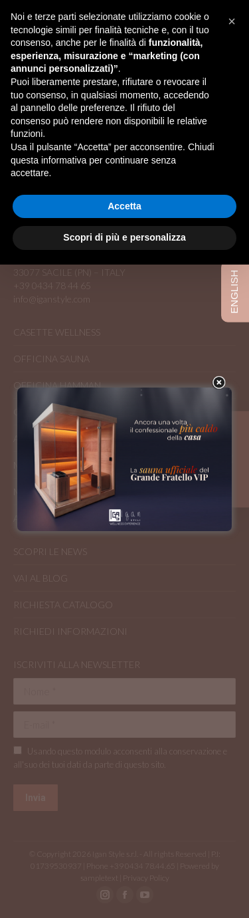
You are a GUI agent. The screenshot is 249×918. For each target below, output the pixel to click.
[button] (231, 21)
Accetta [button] (124, 206)
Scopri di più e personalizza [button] (124, 237)
